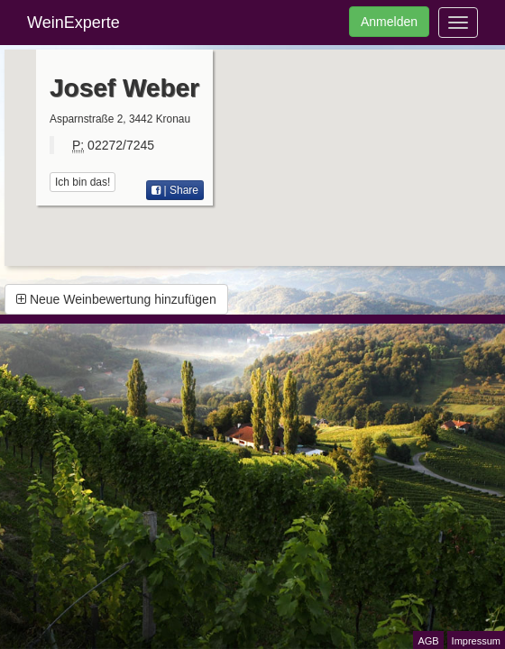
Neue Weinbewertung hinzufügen (116, 299)
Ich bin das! (82, 182)
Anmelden (389, 21)
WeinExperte (73, 23)
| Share (175, 190)
